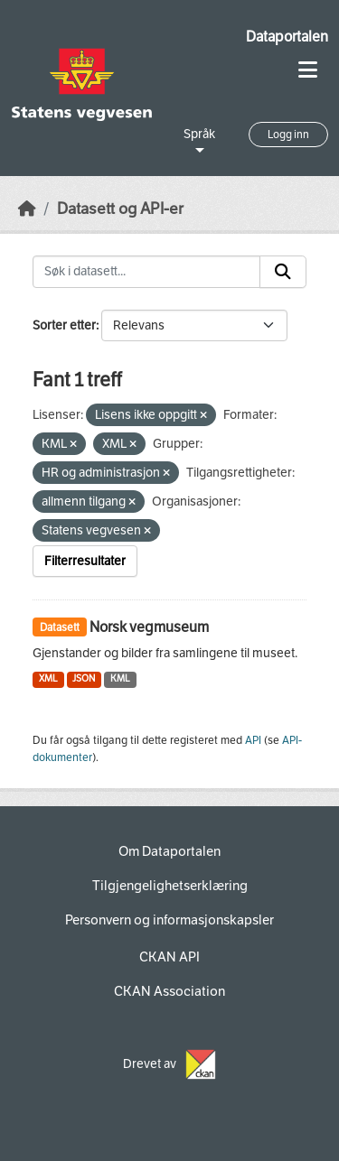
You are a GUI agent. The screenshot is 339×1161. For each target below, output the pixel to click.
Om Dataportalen (169, 851)
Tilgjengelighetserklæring (170, 886)
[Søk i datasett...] (146, 271)
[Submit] (282, 271)
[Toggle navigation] (307, 70)
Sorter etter (64, 325)
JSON (83, 678)
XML (48, 678)
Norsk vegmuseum (149, 627)
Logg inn (288, 134)
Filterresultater (85, 561)
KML (120, 678)
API (253, 740)
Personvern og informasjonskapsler (169, 920)
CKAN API (169, 957)
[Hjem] (27, 209)
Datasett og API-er (120, 209)
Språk (199, 134)
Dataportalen (287, 36)
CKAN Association (169, 991)
